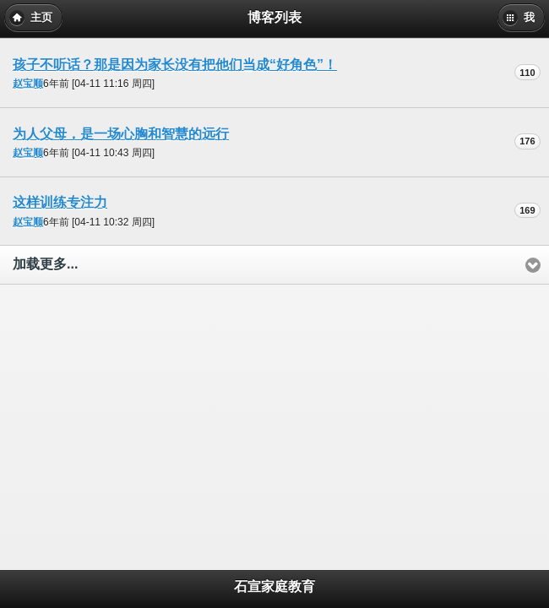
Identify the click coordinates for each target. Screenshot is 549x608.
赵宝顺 (28, 84)
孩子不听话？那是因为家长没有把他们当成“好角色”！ (175, 64)
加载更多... (45, 264)
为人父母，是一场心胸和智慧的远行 (121, 134)
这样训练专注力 (60, 202)
